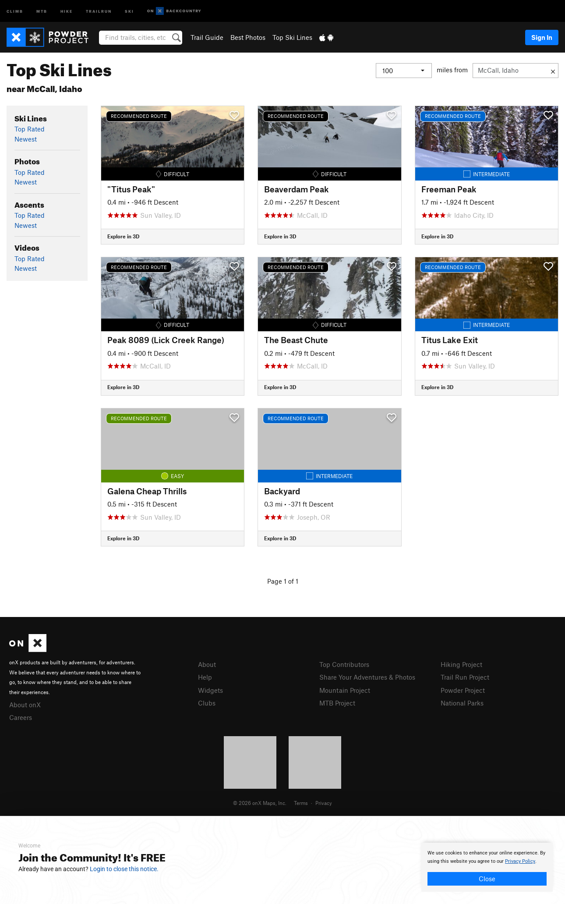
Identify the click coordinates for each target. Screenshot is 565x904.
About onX (25, 705)
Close (487, 879)
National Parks (462, 703)
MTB (41, 11)
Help (205, 677)
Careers (20, 717)
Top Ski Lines (292, 37)
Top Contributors (344, 664)
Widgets (210, 690)
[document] (487, 867)
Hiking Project (461, 664)
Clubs (206, 703)
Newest (25, 139)
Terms (301, 803)
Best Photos (247, 37)
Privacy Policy (520, 861)
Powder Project (463, 690)
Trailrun (99, 11)
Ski (129, 11)
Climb (15, 11)
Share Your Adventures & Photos (367, 677)
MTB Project (337, 703)
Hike (66, 11)
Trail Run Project (465, 677)
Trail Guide (207, 37)
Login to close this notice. (124, 868)
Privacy (323, 803)
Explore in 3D (123, 236)
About (207, 664)
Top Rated (29, 129)
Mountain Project (344, 690)
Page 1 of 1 (282, 581)
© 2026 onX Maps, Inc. (259, 803)
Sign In (541, 37)
